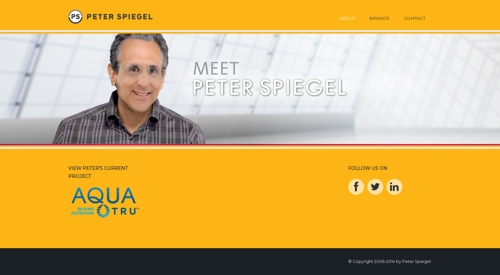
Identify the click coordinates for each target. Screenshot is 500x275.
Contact (414, 18)
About (347, 18)
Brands (379, 18)
